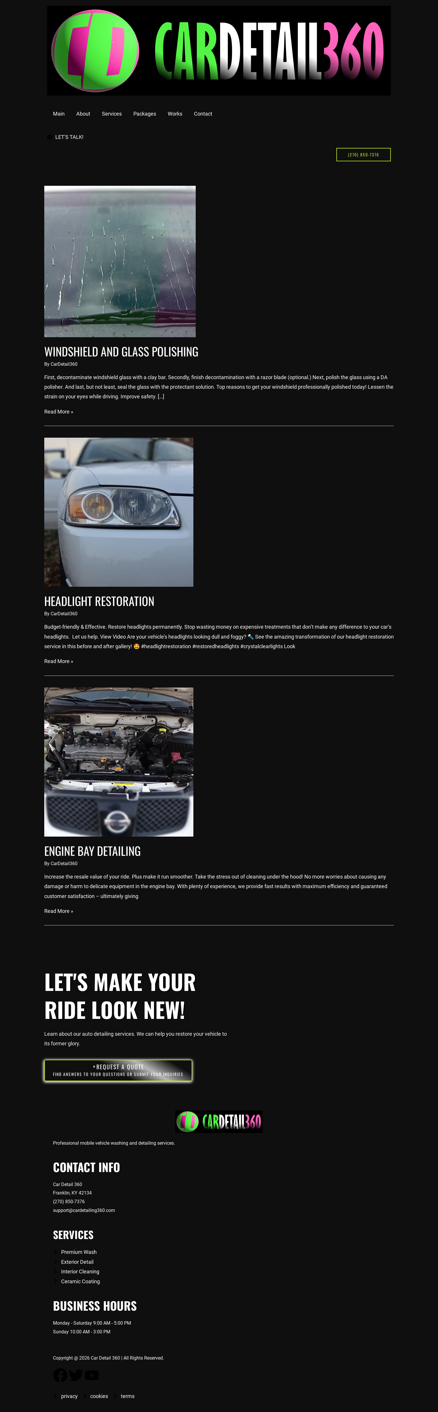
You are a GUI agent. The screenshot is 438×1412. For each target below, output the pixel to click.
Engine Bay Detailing (92, 850)
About (83, 114)
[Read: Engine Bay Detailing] (118, 761)
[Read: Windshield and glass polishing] (120, 261)
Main (59, 114)
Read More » (58, 411)
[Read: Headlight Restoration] (118, 512)
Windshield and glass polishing (121, 351)
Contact (203, 114)
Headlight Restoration (99, 600)
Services (112, 114)
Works (175, 114)
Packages (144, 114)
